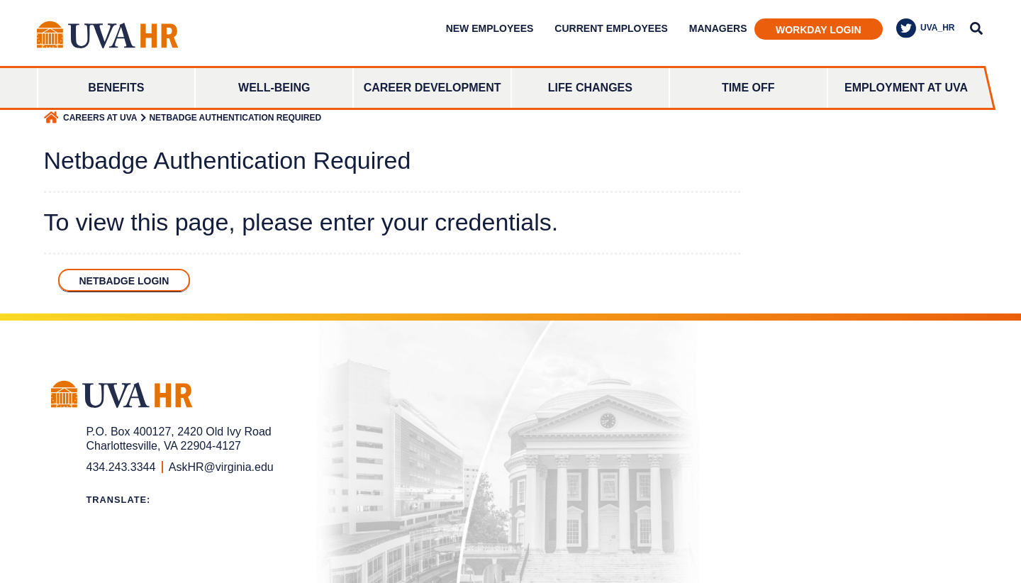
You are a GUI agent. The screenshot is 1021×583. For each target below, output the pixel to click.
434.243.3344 (121, 467)
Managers (718, 28)
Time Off (748, 88)
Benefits (116, 88)
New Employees (490, 28)
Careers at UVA (100, 118)
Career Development (432, 88)
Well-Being (274, 88)
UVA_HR (925, 28)
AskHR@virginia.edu (221, 467)
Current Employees (610, 28)
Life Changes (590, 88)
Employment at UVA (906, 88)
